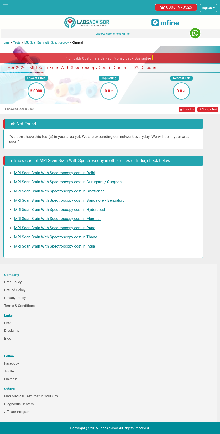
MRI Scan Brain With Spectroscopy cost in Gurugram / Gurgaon (68, 182)
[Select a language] (208, 8)
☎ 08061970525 (176, 7)
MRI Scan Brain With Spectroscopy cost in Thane (55, 237)
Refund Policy (14, 290)
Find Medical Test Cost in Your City (31, 396)
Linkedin (10, 379)
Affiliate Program (17, 412)
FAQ (7, 323)
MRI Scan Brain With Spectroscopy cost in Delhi (54, 172)
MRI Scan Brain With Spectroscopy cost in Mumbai (57, 218)
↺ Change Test (207, 109)
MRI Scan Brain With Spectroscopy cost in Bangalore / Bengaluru (69, 200)
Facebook (11, 363)
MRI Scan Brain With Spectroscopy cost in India (54, 246)
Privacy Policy (15, 298)
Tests (16, 42)
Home (5, 42)
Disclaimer (12, 331)
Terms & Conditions (19, 306)
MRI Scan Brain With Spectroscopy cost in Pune (54, 228)
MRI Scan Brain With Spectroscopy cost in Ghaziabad (59, 191)
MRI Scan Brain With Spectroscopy (46, 42)
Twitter (9, 371)
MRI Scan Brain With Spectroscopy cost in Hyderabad (59, 209)
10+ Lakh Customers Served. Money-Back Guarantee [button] (110, 57)
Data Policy (13, 282)
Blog (7, 338)
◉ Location (187, 109)
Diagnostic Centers (19, 404)
